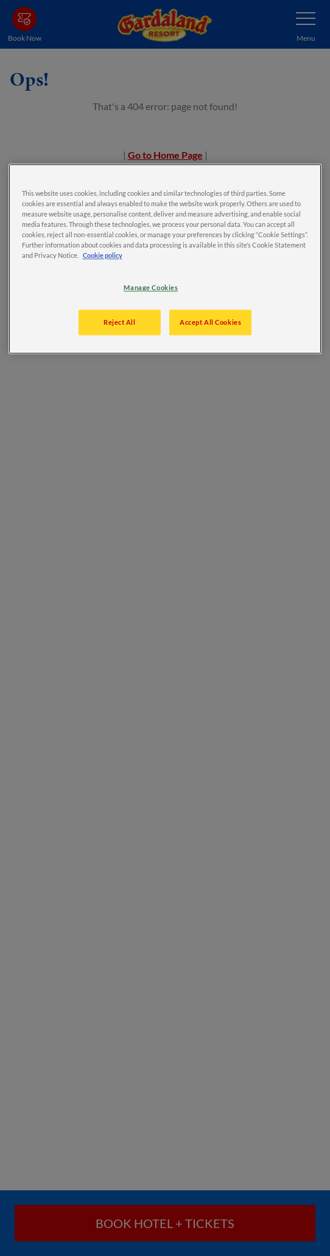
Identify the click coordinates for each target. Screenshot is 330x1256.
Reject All (120, 322)
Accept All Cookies (210, 322)
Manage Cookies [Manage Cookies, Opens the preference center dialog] (151, 287)
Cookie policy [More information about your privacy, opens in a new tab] (102, 255)
